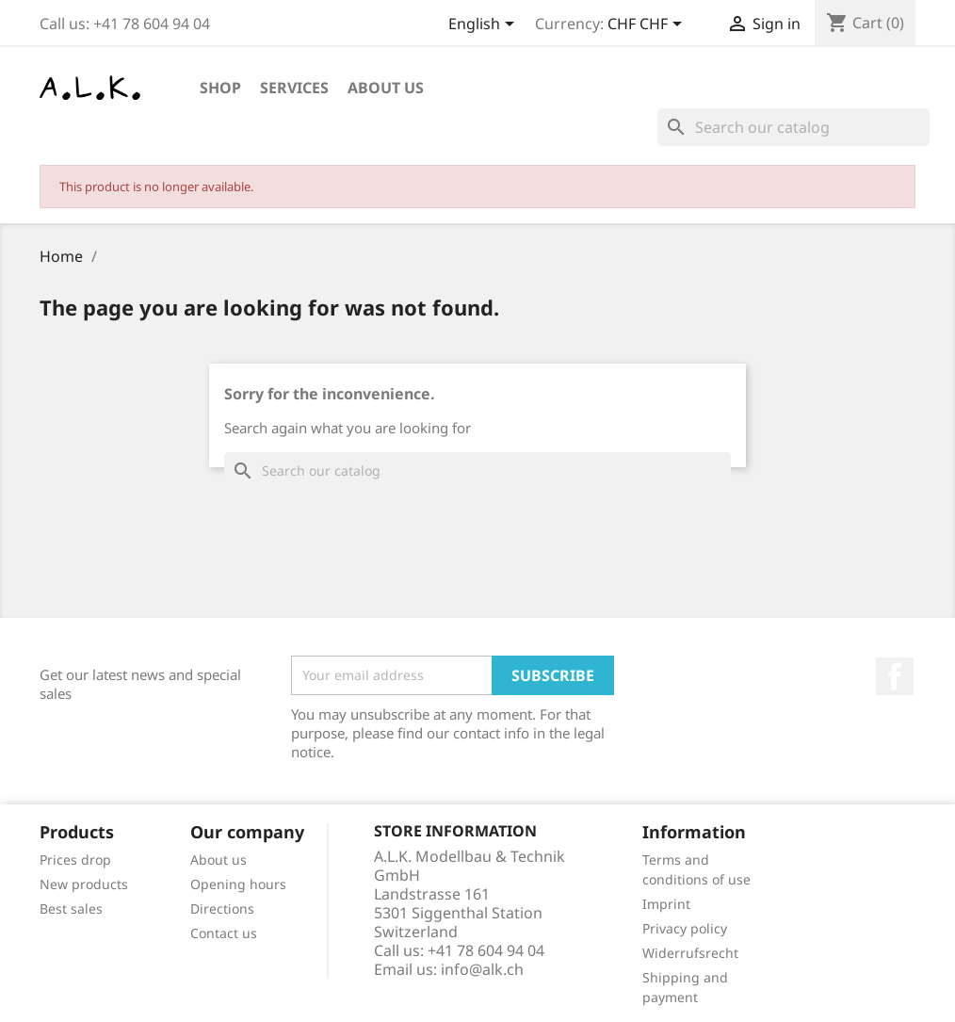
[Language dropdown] (484, 25)
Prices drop (75, 859)
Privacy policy (684, 928)
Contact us (223, 933)
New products (84, 884)
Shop (220, 87)
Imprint (666, 904)
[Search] (793, 127)
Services (294, 87)
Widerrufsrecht (690, 953)
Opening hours (238, 884)
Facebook (895, 676)
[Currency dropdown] (647, 25)
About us (386, 87)
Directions (222, 908)
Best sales (71, 908)
